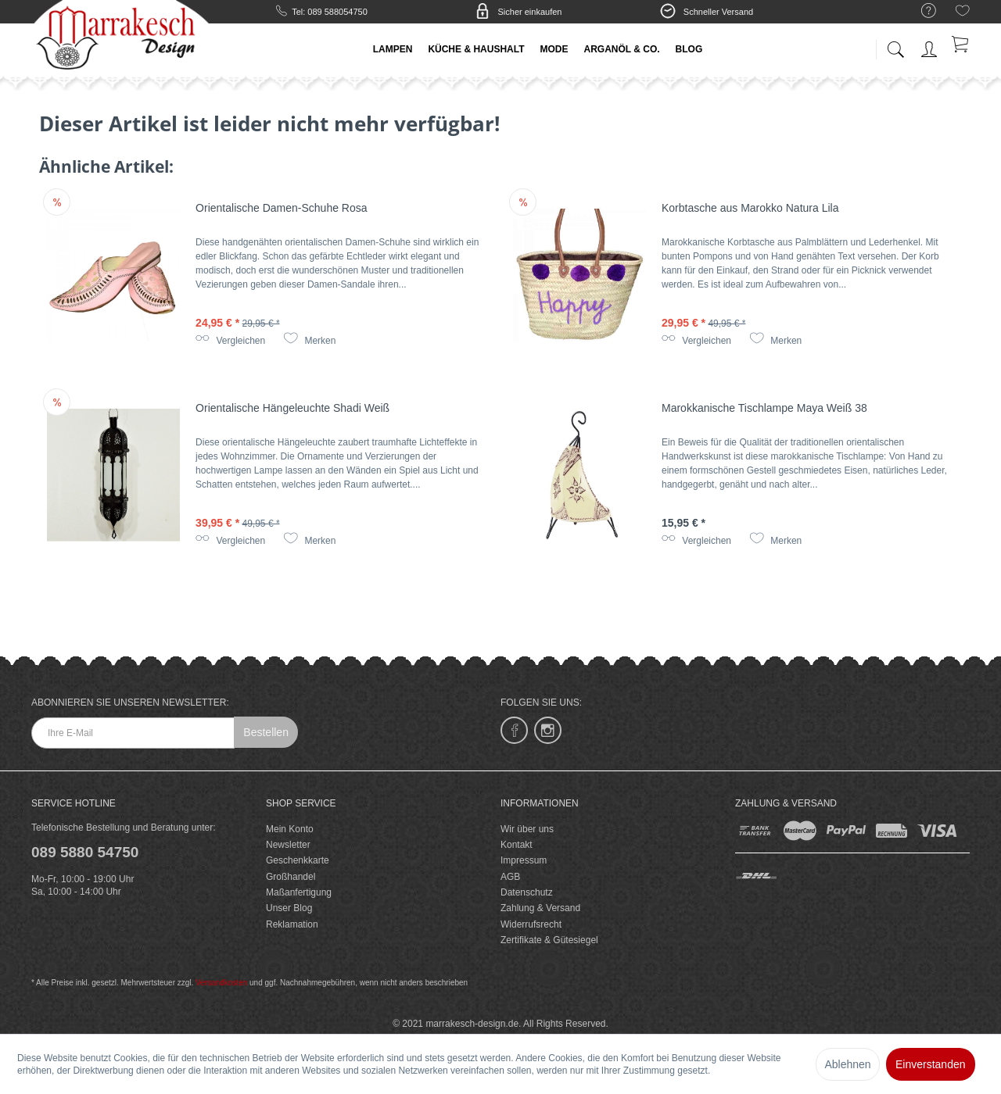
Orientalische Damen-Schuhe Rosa (281, 208)
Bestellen (266, 732)
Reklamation (292, 924)
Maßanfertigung (299, 892)
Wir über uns (527, 829)
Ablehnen (847, 1064)
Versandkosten (221, 982)
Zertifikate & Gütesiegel (549, 940)
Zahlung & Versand (540, 908)
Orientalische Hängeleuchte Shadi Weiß (292, 408)
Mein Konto (290, 829)
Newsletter (288, 844)
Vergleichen (230, 340)
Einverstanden (930, 1064)
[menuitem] (921, 11)
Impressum (523, 860)
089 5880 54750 (84, 852)
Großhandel (290, 876)
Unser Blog (289, 908)
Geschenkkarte (297, 860)
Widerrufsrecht (530, 924)
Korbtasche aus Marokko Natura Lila (750, 208)
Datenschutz (526, 892)
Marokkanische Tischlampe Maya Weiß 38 (764, 408)
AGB (510, 876)
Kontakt (516, 844)
